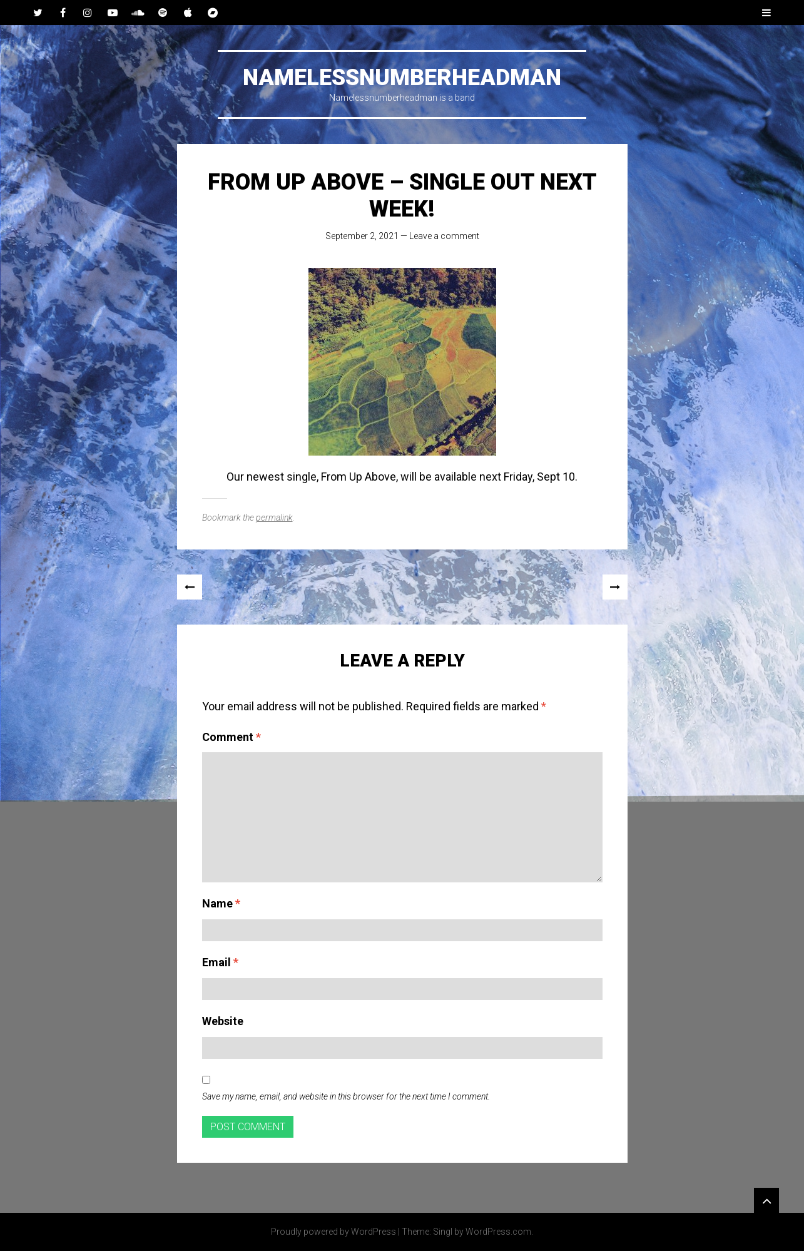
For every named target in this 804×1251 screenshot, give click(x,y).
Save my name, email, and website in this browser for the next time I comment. (346, 1096)
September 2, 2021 (362, 236)
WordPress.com (498, 1232)
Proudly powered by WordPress (333, 1232)
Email (220, 962)
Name (221, 903)
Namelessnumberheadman (402, 77)
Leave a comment (444, 236)
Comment (231, 736)
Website (222, 1021)
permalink (274, 518)
